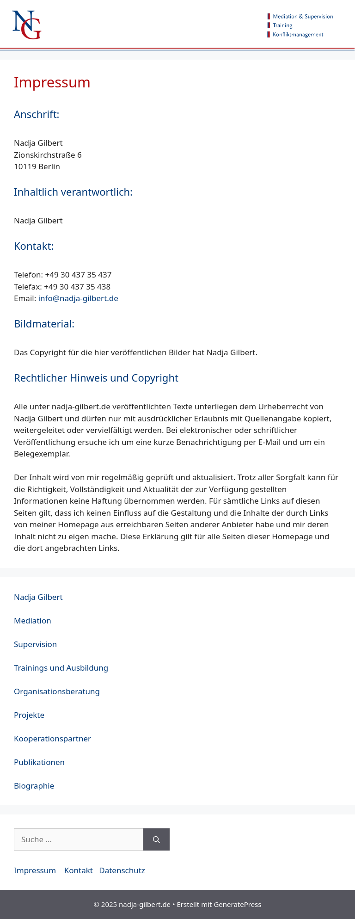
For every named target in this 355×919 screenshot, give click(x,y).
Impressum (35, 870)
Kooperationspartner (52, 738)
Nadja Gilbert (38, 597)
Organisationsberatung (57, 691)
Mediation (32, 620)
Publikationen (39, 762)
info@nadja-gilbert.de (78, 298)
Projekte (29, 714)
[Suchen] (156, 839)
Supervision (35, 644)
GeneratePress (237, 904)
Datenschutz (122, 870)
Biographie (34, 785)
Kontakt (78, 870)
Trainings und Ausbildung (61, 667)
